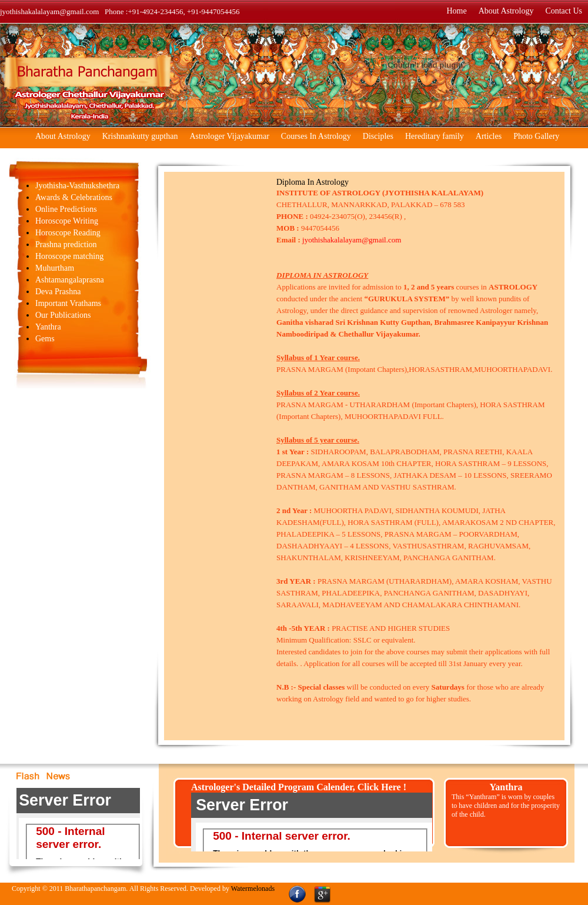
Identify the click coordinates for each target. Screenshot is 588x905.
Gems (45, 338)
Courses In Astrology (316, 136)
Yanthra (48, 326)
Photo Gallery (536, 136)
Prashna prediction (66, 244)
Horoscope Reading (68, 232)
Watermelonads (253, 888)
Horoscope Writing (66, 221)
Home (456, 11)
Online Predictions (66, 209)
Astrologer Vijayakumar (229, 136)
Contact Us (563, 11)
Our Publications (63, 315)
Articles (489, 136)
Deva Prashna (58, 291)
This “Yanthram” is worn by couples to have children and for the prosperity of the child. (506, 806)
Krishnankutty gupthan (140, 136)
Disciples (378, 136)
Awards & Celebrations (73, 197)
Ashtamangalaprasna (69, 279)
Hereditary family (434, 136)
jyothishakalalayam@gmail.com (351, 239)
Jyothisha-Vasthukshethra (77, 185)
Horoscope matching (69, 256)
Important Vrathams (68, 303)
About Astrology (506, 11)
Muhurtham (54, 268)
